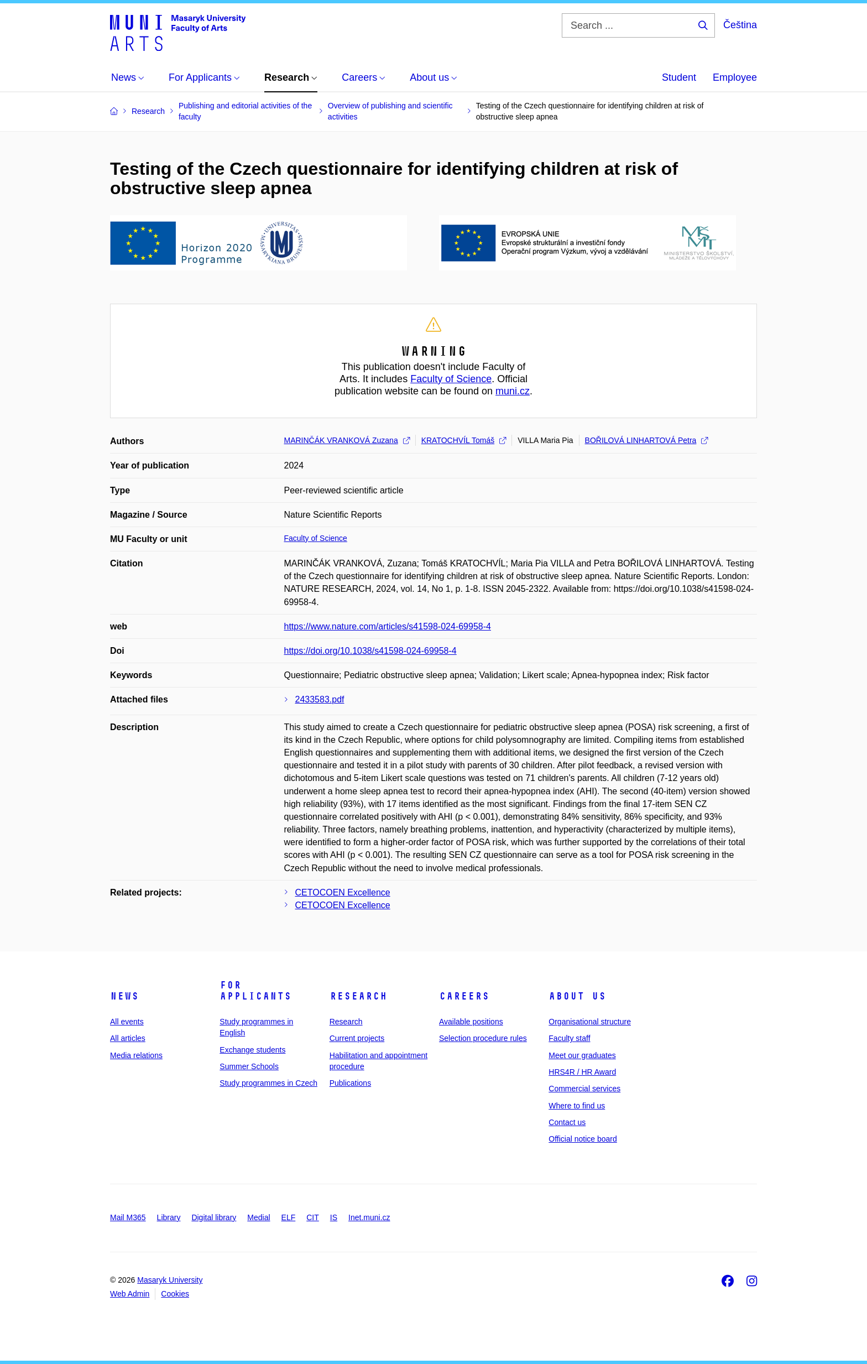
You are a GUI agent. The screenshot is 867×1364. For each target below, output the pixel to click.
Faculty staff (569, 1038)
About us (577, 996)
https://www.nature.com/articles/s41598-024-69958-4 (387, 626)
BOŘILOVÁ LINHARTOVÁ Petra (646, 440)
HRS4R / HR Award (582, 1072)
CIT (312, 1217)
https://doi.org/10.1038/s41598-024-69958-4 (370, 650)
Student (679, 77)
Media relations (136, 1055)
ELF (288, 1217)
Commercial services (584, 1088)
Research (358, 996)
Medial (258, 1217)
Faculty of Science (451, 378)
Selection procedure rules (483, 1038)
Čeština (740, 24)
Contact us (567, 1122)
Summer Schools (249, 1066)
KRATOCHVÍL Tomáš (463, 440)
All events (127, 1021)
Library (169, 1217)
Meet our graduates (582, 1055)
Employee (735, 77)
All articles (127, 1038)
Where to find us (577, 1105)
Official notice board (583, 1138)
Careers (464, 996)
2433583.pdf (319, 699)
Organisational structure (590, 1021)
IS (333, 1217)
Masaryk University (169, 1280)
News (124, 996)
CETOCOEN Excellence (342, 892)
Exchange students (252, 1049)
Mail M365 (128, 1217)
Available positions (471, 1021)
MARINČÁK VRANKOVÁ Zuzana (347, 440)
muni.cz (512, 391)
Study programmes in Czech (268, 1083)
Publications (351, 1083)
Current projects (357, 1038)
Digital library (213, 1217)
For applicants (255, 990)
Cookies (175, 1293)
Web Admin (129, 1293)
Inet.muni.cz (369, 1217)
